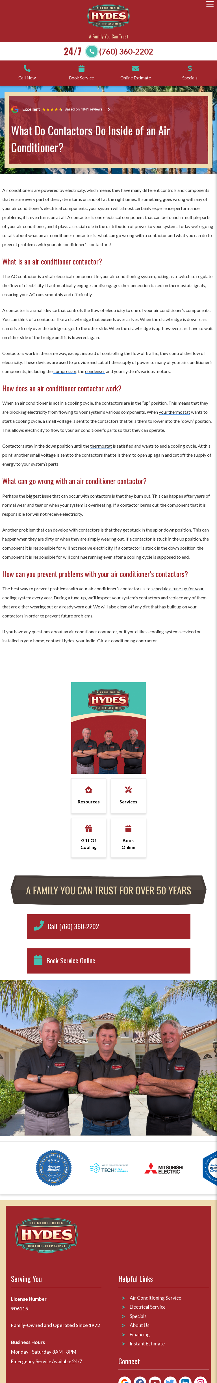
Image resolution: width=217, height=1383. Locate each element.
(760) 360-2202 (126, 51)
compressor (64, 371)
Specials (138, 1316)
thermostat (101, 445)
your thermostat (174, 412)
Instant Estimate (147, 1344)
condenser (95, 371)
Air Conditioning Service (156, 1298)
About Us (139, 1325)
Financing (140, 1335)
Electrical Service (148, 1307)
